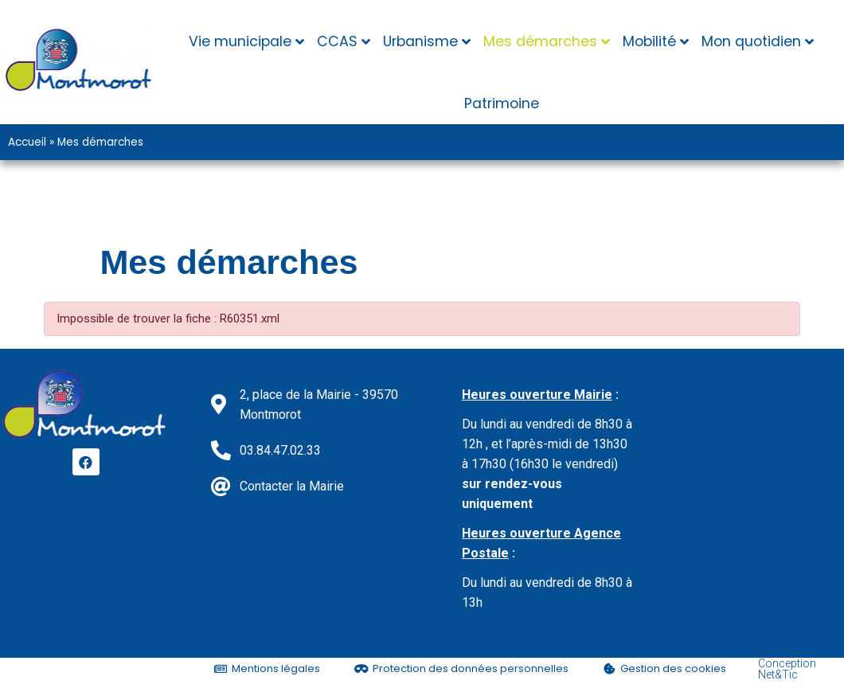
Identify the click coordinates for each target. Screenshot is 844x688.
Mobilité (649, 41)
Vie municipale (240, 41)
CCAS (337, 41)
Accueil (27, 142)
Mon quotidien (751, 41)
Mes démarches (540, 41)
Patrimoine (501, 103)
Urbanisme (420, 41)
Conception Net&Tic (787, 669)
